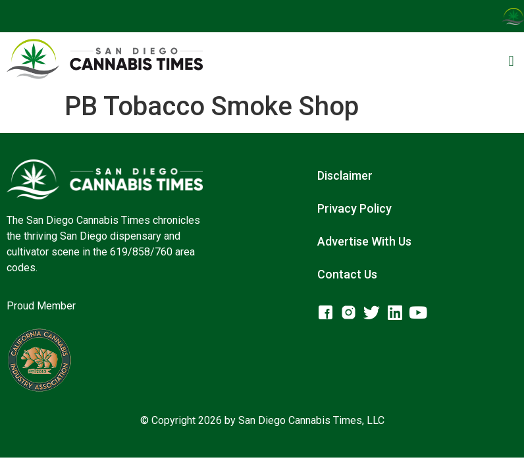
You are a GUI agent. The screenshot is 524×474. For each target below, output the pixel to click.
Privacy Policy (354, 208)
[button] (511, 61)
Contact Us (347, 274)
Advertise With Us (364, 241)
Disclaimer (345, 175)
